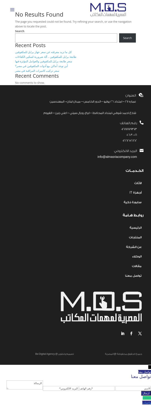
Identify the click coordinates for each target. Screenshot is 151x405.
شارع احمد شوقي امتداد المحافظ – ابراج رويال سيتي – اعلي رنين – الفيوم (89, 113)
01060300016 (131, 135)
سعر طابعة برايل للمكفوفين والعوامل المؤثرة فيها (43, 61)
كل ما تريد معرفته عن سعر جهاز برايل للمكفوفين (43, 52)
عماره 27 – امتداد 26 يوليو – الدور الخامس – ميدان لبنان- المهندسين (93, 101)
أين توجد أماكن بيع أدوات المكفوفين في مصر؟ (41, 66)
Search (19, 31)
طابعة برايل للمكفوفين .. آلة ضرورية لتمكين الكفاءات (45, 57)
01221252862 (129, 140)
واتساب (146, 402)
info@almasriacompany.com (117, 157)
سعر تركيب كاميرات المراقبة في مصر (37, 71)
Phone (147, 398)
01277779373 (129, 129)
